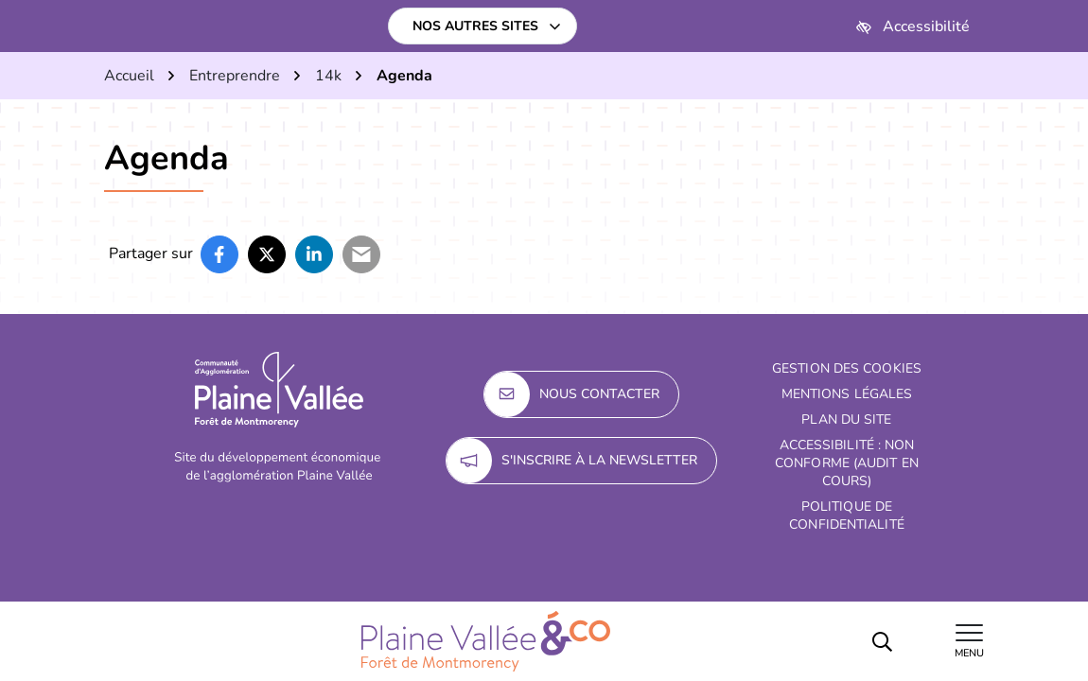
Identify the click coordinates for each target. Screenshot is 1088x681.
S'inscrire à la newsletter (572, 460)
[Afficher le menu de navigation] (969, 641)
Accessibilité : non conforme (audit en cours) (847, 463)
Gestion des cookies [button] (846, 368)
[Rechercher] (882, 641)
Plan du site (846, 419)
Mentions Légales (847, 394)
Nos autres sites (475, 26)
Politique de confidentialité (846, 515)
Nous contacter (571, 394)
